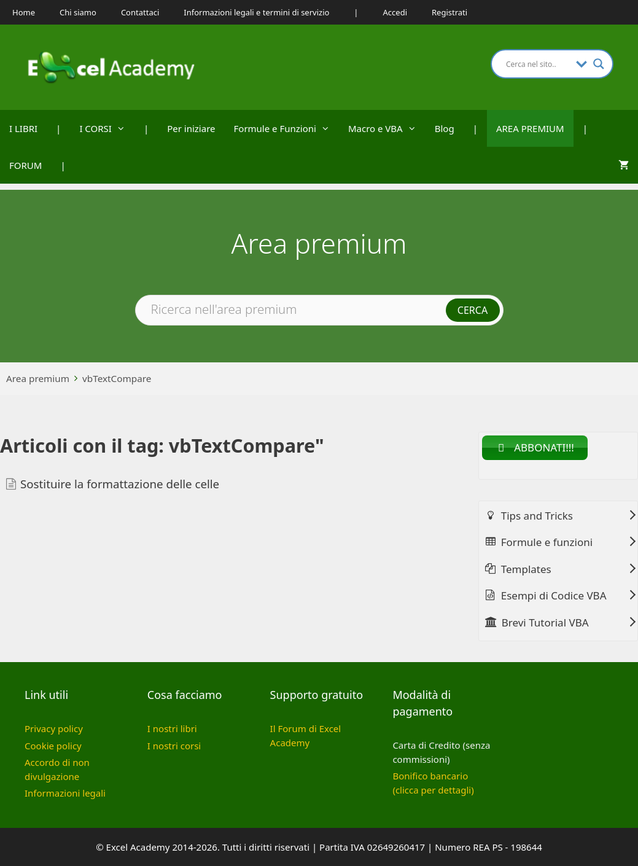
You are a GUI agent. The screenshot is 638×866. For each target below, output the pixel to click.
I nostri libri (172, 728)
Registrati (449, 12)
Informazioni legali (65, 793)
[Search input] (538, 63)
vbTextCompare (116, 378)
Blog (444, 128)
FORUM (25, 165)
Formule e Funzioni (286, 128)
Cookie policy (53, 745)
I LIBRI (23, 128)
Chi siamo (78, 12)
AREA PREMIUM (530, 128)
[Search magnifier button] (598, 63)
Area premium (37, 378)
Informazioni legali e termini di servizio (256, 12)
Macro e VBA (387, 128)
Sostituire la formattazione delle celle (119, 483)
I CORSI (106, 128)
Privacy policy (54, 728)
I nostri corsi (174, 745)
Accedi (395, 12)
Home (23, 12)
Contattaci (140, 12)
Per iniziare (191, 128)
